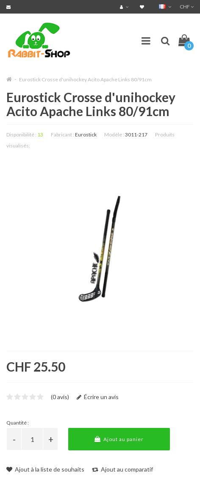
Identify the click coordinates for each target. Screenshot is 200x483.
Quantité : (17, 422)
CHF (187, 6)
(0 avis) (60, 396)
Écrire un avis (98, 396)
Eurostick (86, 134)
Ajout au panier (119, 439)
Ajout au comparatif (122, 469)
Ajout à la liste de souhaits (45, 469)
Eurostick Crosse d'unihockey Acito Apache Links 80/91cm (85, 79)
